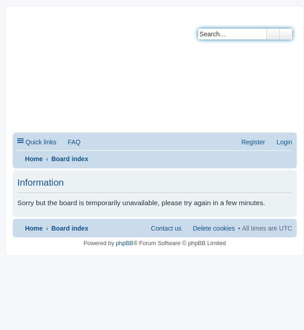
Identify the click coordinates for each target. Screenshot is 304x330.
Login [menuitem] (284, 142)
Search (273, 34)
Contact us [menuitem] (166, 228)
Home (34, 159)
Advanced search (286, 34)
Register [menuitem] (253, 142)
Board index (69, 159)
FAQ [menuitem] (74, 142)
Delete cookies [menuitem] (213, 228)
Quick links (40, 142)
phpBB (124, 243)
